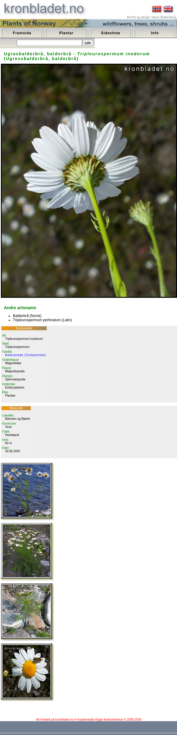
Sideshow (110, 33)
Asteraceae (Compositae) (25, 355)
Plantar (66, 33)
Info (155, 33)
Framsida (22, 33)
